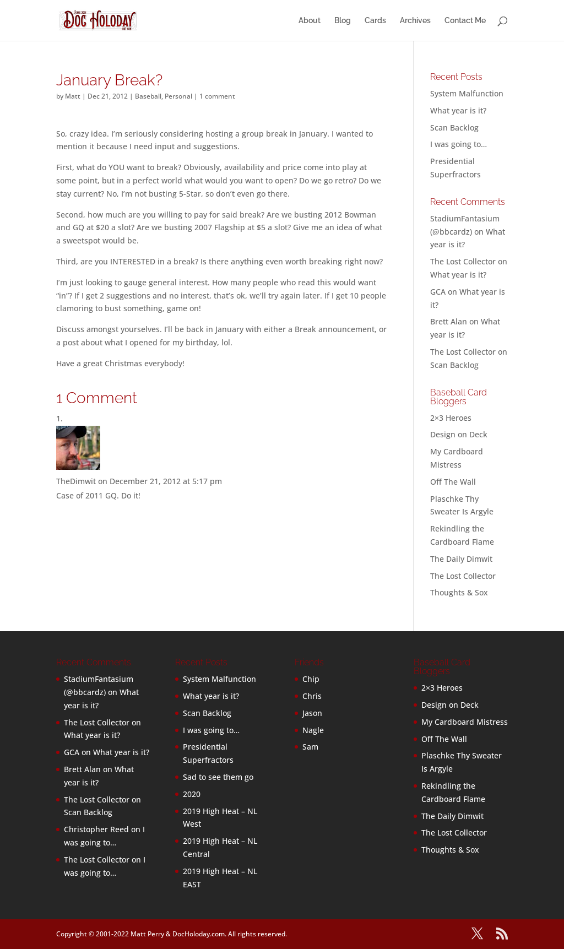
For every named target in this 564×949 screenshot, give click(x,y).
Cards (375, 21)
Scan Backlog (454, 127)
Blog (342, 21)
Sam (310, 746)
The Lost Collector (463, 576)
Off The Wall (453, 481)
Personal (178, 96)
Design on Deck (458, 434)
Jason (312, 713)
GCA (438, 291)
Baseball (148, 96)
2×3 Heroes (450, 418)
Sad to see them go (218, 777)
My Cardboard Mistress (464, 722)
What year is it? (458, 110)
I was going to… (458, 144)
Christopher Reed (96, 829)
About (310, 21)
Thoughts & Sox (459, 592)
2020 (191, 794)
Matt (72, 96)
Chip (310, 679)
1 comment (217, 96)
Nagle (313, 730)
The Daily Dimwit (461, 559)
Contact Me (465, 21)
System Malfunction (466, 93)
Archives (415, 21)
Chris (312, 696)
